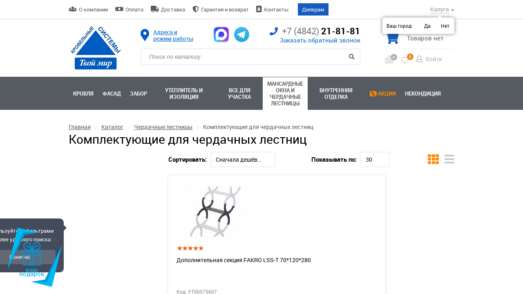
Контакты (276, 9)
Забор (138, 93)
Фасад (112, 93)
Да (427, 25)
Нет (445, 25)
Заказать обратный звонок (319, 40)
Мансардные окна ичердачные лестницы (285, 93)
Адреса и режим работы (173, 35)
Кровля (83, 93)
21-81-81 (315, 31)
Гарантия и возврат (225, 9)
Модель (80, 244)
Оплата (134, 9)
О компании (93, 9)
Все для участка (239, 93)
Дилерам (313, 9)
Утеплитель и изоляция (184, 93)
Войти (434, 59)
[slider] (70, 202)
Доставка (173, 9)
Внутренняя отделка (336, 93)
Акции (387, 93)
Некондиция (423, 93)
